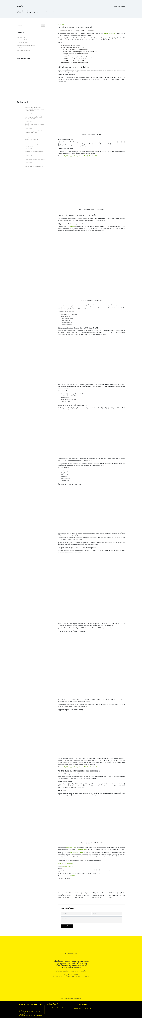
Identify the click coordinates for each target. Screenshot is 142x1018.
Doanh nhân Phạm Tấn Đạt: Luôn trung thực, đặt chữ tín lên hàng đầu (33, 138)
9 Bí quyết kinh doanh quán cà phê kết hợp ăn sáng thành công (99, 895)
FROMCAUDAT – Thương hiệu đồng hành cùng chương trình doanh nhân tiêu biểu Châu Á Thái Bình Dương (34, 117)
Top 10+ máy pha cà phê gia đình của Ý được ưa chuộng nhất (80, 155)
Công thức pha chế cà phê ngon (26, 45)
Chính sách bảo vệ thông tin (71, 967)
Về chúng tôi (58, 961)
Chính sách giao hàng (80, 961)
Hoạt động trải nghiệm (23, 50)
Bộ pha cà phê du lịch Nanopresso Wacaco (76, 49)
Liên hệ (67, 961)
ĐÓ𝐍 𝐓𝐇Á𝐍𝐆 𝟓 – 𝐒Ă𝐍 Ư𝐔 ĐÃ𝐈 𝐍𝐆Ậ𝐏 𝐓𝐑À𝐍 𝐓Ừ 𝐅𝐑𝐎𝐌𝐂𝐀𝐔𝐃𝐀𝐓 (34, 131)
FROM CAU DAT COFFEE (66, 864)
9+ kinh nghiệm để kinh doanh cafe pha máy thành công (117, 895)
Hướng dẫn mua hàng (79, 963)
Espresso (72, 226)
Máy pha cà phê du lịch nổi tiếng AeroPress (76, 53)
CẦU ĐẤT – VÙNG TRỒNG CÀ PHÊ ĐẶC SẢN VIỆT (34, 125)
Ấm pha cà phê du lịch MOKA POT (74, 55)
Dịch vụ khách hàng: (63, 875)
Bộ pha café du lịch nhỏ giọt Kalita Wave (75, 58)
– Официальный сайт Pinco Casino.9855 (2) (35, 159)
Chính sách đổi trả (80, 965)
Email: (59, 866)
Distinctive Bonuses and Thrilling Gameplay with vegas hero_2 (34, 145)
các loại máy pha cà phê (76, 852)
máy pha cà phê (70, 847)
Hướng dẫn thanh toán (63, 965)
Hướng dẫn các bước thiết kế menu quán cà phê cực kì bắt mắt (64, 895)
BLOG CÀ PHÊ (61, 24)
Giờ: (59, 872)
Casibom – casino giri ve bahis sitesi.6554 (34, 166)
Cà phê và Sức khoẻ (22, 42)
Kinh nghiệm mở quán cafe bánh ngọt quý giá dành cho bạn (82, 895)
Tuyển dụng (20, 48)
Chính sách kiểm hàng (62, 963)
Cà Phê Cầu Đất (81, 849)
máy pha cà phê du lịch (110, 33)
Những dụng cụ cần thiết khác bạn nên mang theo (74, 62)
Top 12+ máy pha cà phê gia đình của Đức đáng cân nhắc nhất (80, 766)
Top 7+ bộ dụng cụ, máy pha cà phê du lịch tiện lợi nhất (75, 27)
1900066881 (72, 875)
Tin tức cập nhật (22, 37)
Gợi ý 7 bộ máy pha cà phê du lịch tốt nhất (72, 47)
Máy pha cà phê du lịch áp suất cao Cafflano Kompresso (79, 57)
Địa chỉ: (60, 868)
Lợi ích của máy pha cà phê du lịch (70, 45)
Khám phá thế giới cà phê (24, 39)
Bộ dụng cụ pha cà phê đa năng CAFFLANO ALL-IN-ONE (80, 51)
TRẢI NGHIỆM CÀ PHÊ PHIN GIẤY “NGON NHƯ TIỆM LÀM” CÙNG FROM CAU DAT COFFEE (34, 109)
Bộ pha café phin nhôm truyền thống (74, 60)
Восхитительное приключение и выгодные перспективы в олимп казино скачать (34, 152)
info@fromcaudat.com (67, 866)
